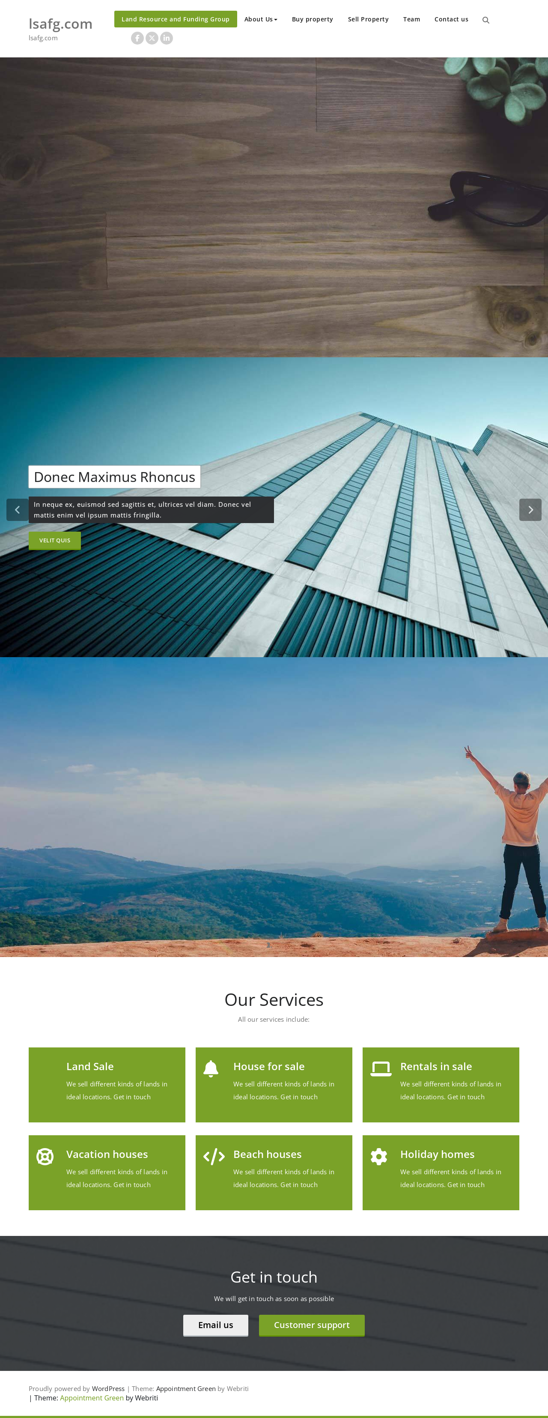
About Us (260, 19)
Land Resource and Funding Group (176, 19)
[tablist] (274, 945)
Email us (215, 1325)
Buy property (313, 19)
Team (411, 19)
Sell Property (368, 19)
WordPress (108, 1388)
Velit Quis (54, 540)
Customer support (312, 1325)
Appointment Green (186, 1388)
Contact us (451, 19)
